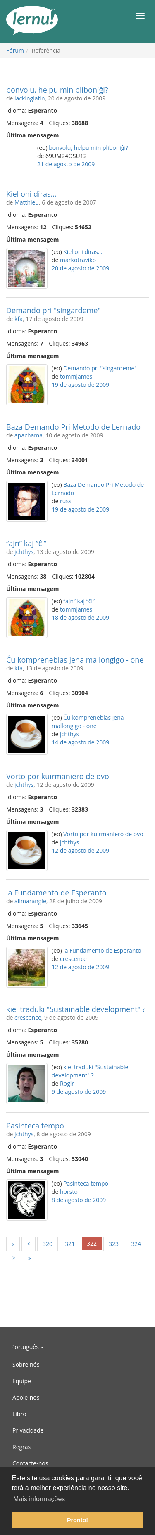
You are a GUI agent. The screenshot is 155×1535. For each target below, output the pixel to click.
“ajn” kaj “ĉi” (26, 543)
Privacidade (27, 1430)
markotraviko (78, 260)
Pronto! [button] (77, 1520)
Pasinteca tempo (35, 1125)
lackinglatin (29, 98)
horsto (69, 1191)
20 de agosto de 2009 (80, 268)
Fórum (15, 50)
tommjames (76, 376)
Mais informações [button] (39, 1498)
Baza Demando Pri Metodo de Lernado (73, 427)
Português (27, 1347)
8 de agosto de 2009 (79, 1200)
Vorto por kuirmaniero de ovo (57, 776)
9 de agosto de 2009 (79, 1091)
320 (47, 1244)
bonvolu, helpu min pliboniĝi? (57, 90)
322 (92, 1243)
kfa (18, 319)
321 (70, 1244)
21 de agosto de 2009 (66, 164)
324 (136, 1244)
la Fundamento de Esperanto (56, 893)
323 (114, 1244)
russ (66, 501)
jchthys (23, 552)
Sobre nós (26, 1364)
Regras (21, 1447)
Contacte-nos (30, 1463)
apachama (28, 435)
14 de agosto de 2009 (80, 742)
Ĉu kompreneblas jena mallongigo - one (74, 660)
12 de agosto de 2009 (80, 850)
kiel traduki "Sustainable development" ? (75, 1009)
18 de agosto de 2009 (80, 617)
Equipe (21, 1381)
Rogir (67, 1083)
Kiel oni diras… (31, 194)
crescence (73, 959)
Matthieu (26, 202)
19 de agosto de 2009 (80, 384)
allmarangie (30, 901)
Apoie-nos (25, 1397)
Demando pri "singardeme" (53, 310)
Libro (19, 1414)
